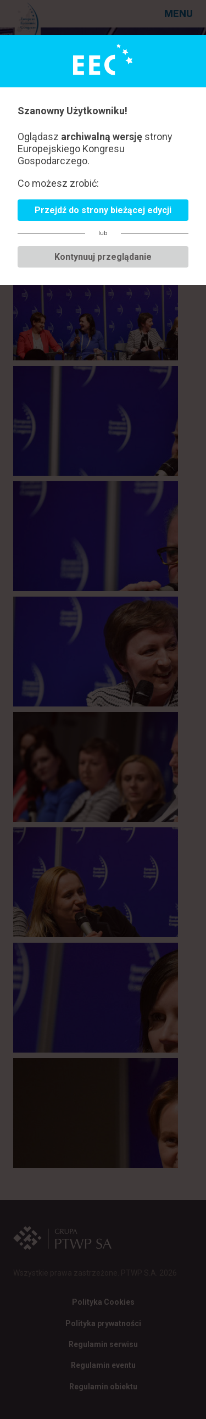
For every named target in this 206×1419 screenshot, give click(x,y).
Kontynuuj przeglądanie (103, 257)
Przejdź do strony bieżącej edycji (103, 210)
